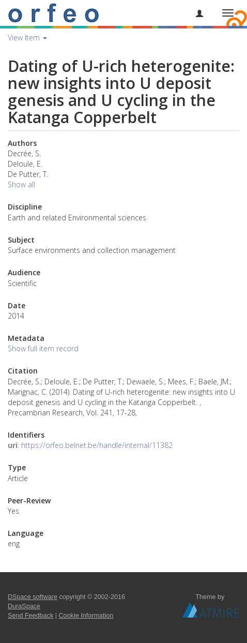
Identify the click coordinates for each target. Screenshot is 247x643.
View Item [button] (27, 37)
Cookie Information (86, 615)
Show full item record (43, 348)
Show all (21, 184)
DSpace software (32, 597)
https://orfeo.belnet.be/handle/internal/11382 (97, 445)
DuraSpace (24, 606)
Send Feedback (30, 615)
